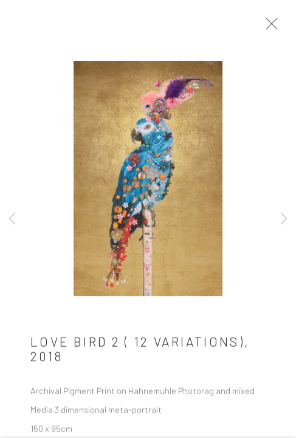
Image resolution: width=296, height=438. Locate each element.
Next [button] (284, 219)
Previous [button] (12, 219)
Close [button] (269, 27)
